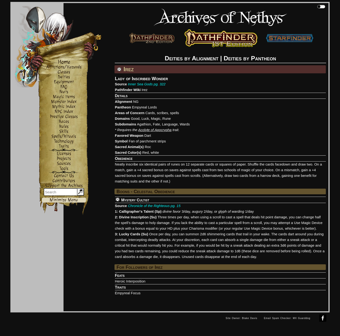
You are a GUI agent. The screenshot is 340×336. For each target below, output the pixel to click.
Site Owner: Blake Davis (241, 318)
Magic (155, 118)
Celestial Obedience (154, 191)
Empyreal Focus (127, 293)
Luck (145, 118)
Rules (63, 126)
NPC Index (64, 111)
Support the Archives (64, 185)
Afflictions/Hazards (63, 67)
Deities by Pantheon (250, 58)
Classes (64, 72)
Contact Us (64, 175)
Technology (64, 141)
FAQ (63, 86)
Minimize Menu (64, 200)
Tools (64, 168)
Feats (63, 91)
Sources (64, 163)
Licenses (64, 153)
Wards (185, 124)
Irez (145, 90)
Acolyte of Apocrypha (154, 130)
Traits (64, 146)
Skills (63, 131)
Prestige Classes (64, 116)
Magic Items (64, 96)
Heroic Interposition (130, 281)
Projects (64, 158)
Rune (166, 118)
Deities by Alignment (192, 58)
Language (170, 124)
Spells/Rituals (63, 136)
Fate (156, 124)
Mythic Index (64, 106)
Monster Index (64, 101)
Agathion (144, 124)
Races (64, 121)
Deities (64, 77)
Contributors (63, 180)
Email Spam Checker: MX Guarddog (287, 318)
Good (135, 118)
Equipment (64, 81)
